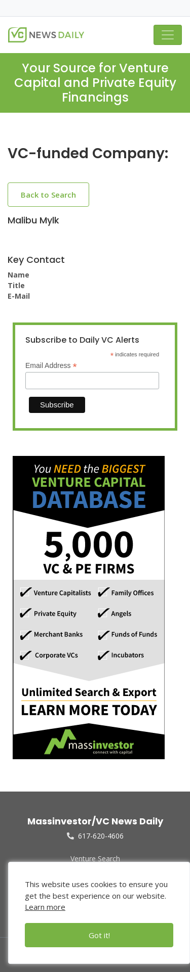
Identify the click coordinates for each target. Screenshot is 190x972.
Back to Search (48, 195)
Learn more (45, 907)
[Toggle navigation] (168, 35)
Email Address (51, 366)
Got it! (99, 935)
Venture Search (95, 858)
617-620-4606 (95, 836)
